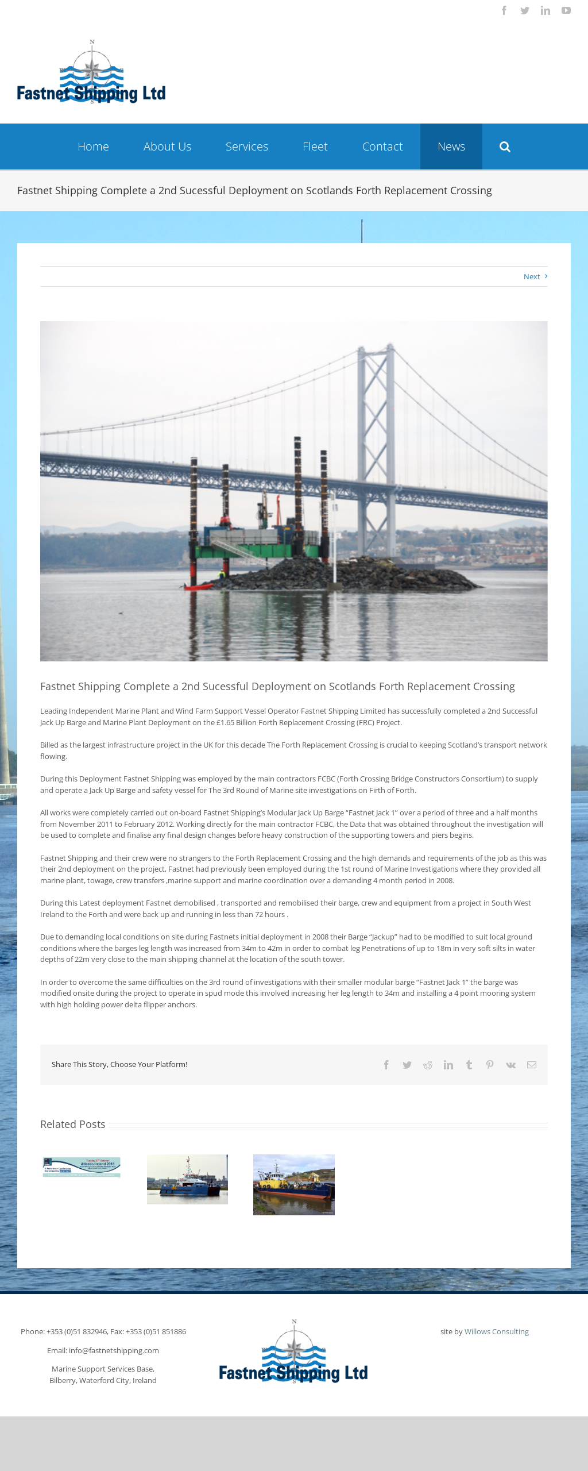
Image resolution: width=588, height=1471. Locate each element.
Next (532, 276)
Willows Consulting (497, 1331)
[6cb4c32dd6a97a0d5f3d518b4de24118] (294, 491)
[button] (505, 147)
